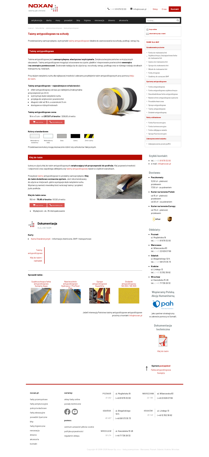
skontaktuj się (56, 122)
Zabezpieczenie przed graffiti (159, 144)
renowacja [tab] (99, 20)
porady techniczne (72, 403)
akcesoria (34, 439)
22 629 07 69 (163, 251)
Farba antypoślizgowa (156, 87)
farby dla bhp (40, 28)
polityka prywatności (73, 431)
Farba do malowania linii (157, 53)
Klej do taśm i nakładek (36, 259)
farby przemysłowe (38, 399)
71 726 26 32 (162, 283)
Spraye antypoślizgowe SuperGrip (99, 283)
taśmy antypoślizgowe (71, 28)
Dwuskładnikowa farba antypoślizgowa (163, 94)
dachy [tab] (49, 20)
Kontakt (175, 9)
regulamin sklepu (71, 435)
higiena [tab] (87, 20)
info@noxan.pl (138, 9)
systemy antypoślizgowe (54, 28)
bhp (31, 421)
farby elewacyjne (37, 412)
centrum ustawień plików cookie (79, 426)
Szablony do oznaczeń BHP (158, 76)
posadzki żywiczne (38, 417)
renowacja (34, 430)
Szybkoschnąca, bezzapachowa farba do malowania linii (162, 56)
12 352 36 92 (162, 272)
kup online (38, 122)
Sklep (155, 9)
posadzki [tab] (68, 20)
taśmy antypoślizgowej (77, 168)
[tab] (163, 20)
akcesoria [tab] (123, 20)
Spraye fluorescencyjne (157, 134)
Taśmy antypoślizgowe (35, 251)
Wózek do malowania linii (157, 69)
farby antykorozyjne (39, 403)
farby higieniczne (37, 426)
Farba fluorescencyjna (157, 123)
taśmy (40, 175)
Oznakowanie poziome (155, 47)
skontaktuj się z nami (155, 33)
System (160, 365)
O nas (164, 9)
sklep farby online (72, 399)
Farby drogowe (154, 73)
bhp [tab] (78, 20)
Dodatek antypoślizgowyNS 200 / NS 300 (128, 283)
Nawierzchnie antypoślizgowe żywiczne (163, 98)
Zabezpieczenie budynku (156, 139)
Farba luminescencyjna (157, 126)
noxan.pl (31, 28)
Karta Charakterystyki (41, 238)
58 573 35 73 (163, 261)
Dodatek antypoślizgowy (157, 112)
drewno (33, 434)
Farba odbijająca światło (157, 130)
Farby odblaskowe (153, 117)
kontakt (33, 443)
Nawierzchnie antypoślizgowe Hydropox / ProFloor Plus (70, 284)
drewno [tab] (111, 20)
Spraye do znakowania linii (158, 65)
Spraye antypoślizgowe (157, 105)
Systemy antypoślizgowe (156, 81)
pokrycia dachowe (38, 408)
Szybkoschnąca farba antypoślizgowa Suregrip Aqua (41, 283)
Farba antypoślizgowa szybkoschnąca (162, 90)
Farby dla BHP (152, 42)
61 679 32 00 (117, 9)
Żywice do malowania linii (158, 62)
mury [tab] (58, 20)
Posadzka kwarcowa (156, 101)
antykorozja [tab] (36, 20)
